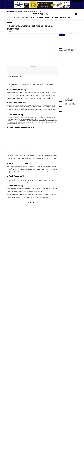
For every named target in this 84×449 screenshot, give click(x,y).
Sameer (11, 31)
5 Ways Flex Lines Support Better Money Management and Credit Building (67, 50)
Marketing (9, 22)
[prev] (74, 11)
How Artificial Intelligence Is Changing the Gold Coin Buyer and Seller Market (28, 11)
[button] (76, 14)
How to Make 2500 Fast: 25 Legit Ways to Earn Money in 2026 (71, 104)
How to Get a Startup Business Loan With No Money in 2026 (70, 109)
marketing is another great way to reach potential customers (26, 105)
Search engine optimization (13, 155)
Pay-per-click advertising (12, 166)
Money (60, 106)
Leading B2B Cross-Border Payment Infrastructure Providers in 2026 (70, 99)
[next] (76, 11)
